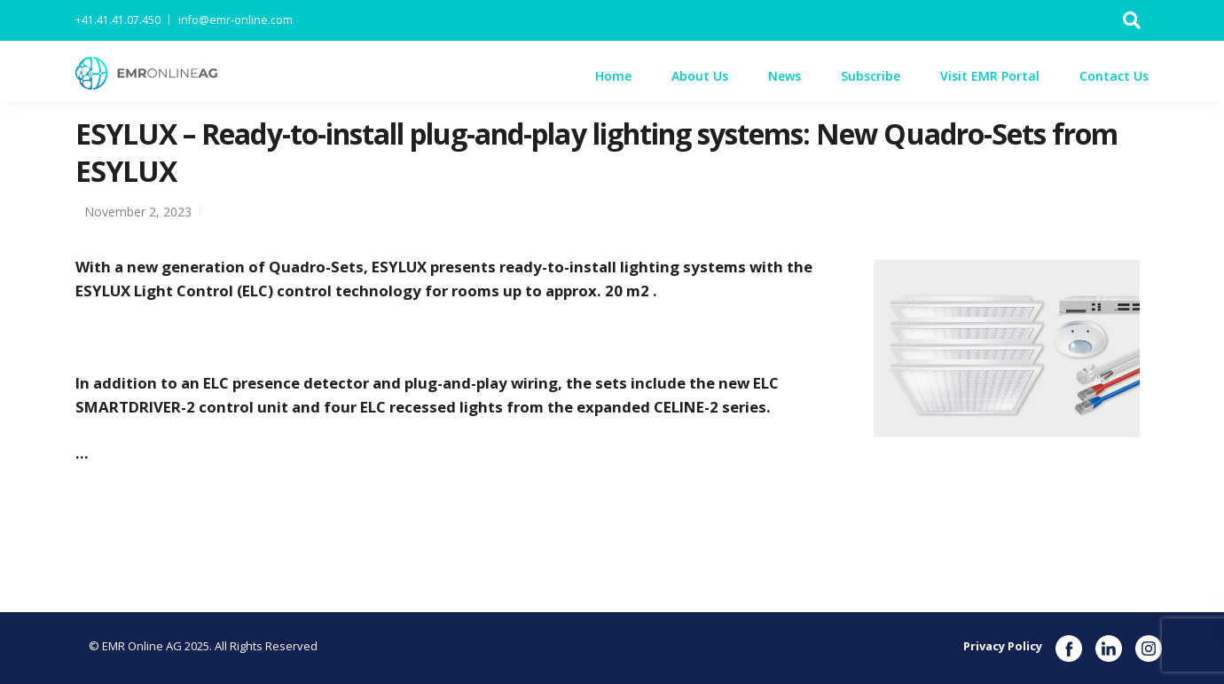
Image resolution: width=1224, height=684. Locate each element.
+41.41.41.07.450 (118, 20)
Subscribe (870, 75)
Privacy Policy (1002, 646)
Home (613, 75)
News (784, 75)
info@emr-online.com (235, 20)
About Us (699, 75)
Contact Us (1114, 75)
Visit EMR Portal (990, 75)
